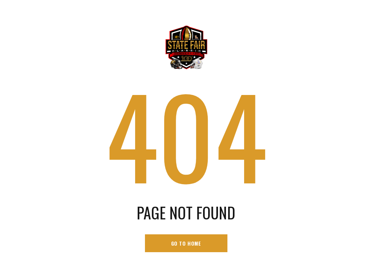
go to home (186, 243)
